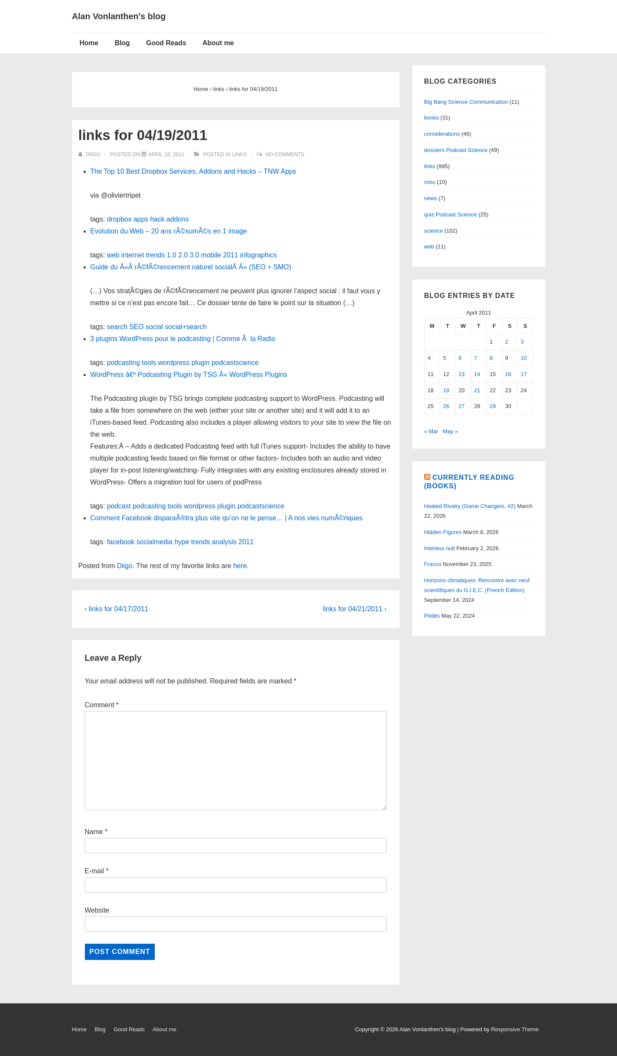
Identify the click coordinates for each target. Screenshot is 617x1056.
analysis (224, 542)
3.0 (194, 255)
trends (155, 255)
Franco (432, 564)
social (154, 326)
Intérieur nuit (439, 548)
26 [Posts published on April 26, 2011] (446, 406)
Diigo (124, 565)
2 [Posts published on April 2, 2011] (506, 341)
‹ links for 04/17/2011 (116, 609)
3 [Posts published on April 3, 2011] (522, 341)
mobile (211, 255)
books (431, 117)
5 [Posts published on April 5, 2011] (444, 358)
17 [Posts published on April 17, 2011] (524, 374)
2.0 (183, 255)
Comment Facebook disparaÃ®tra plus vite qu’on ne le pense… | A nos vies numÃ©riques (226, 518)
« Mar (431, 431)
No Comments (284, 155)
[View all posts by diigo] (90, 155)
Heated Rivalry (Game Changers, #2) (470, 506)
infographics (258, 255)
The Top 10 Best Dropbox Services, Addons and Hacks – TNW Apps (193, 171)
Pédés (432, 616)
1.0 (171, 255)
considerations (442, 134)
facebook (121, 542)
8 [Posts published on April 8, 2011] (491, 358)
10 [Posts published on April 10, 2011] (524, 358)
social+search (186, 326)
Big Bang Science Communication (466, 102)
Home (89, 43)
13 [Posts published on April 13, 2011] (461, 374)
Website (97, 910)
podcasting (123, 362)
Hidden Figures (443, 532)
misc (430, 182)
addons (177, 219)
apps (140, 219)
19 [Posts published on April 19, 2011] (446, 390)
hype (181, 542)
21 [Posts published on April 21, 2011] (477, 390)
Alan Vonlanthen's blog (119, 16)
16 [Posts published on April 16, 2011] (508, 374)
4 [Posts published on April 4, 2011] (429, 358)
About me (218, 43)
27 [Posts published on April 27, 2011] (461, 406)
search (117, 326)
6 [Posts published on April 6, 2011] (459, 358)
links (239, 155)
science (433, 231)
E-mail (94, 871)
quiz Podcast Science (450, 214)
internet (132, 255)
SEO (136, 326)
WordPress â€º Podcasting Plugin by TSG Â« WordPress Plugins (188, 374)
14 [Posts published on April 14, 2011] (477, 374)
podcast (119, 506)
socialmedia (154, 542)
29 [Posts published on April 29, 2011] (492, 406)
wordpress (174, 362)
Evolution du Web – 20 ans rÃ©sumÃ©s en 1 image (168, 231)
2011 (230, 255)
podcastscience (234, 362)
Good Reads (166, 43)
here (240, 565)
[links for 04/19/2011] (166, 155)
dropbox (119, 219)
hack (157, 219)
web (113, 255)
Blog (122, 43)
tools (149, 362)
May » (450, 431)
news (430, 198)
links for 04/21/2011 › (354, 609)
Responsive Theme (515, 1029)
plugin (200, 362)
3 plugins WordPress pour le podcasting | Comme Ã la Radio (182, 338)
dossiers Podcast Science (456, 150)
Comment (102, 705)
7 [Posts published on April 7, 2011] (475, 358)
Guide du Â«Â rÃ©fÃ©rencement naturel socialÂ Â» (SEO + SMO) (190, 267)
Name (94, 831)
